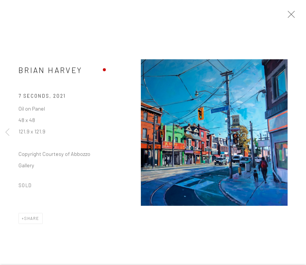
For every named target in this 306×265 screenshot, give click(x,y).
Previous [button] (7, 132)
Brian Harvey (50, 70)
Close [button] (289, 16)
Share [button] (31, 219)
